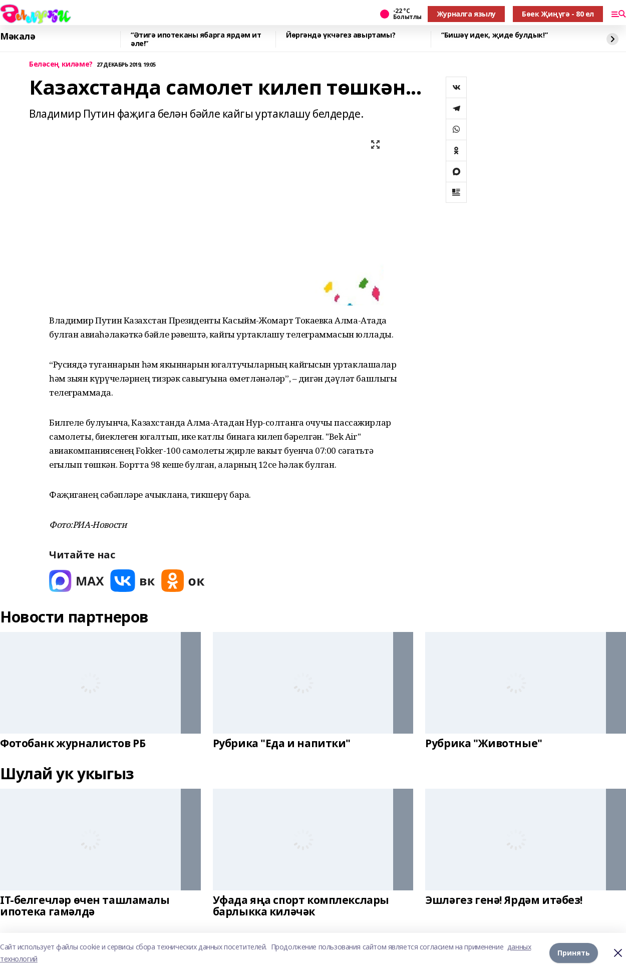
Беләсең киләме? (61, 64)
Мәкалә (17, 36)
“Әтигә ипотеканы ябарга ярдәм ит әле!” (196, 39)
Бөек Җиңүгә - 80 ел (558, 14)
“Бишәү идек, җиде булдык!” (494, 35)
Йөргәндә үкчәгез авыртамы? (340, 35)
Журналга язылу (466, 14)
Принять (573, 952)
